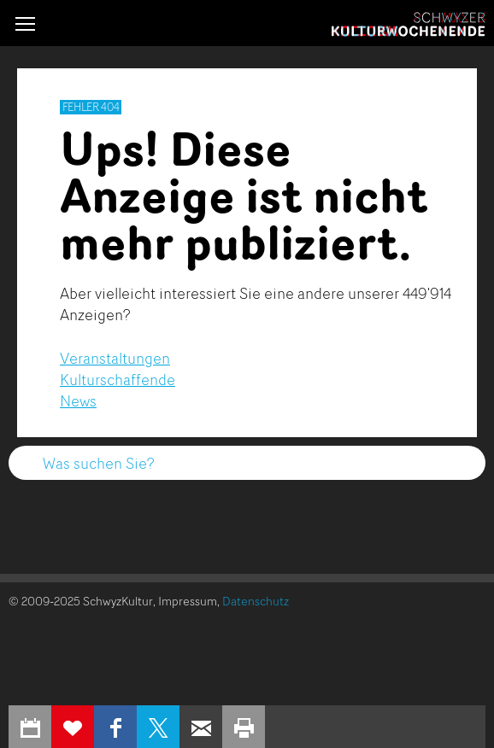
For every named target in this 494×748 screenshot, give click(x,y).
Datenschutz (255, 601)
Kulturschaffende (117, 379)
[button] (25, 23)
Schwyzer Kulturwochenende (408, 24)
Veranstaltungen (115, 358)
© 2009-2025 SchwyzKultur (81, 601)
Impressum (187, 601)
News (78, 400)
